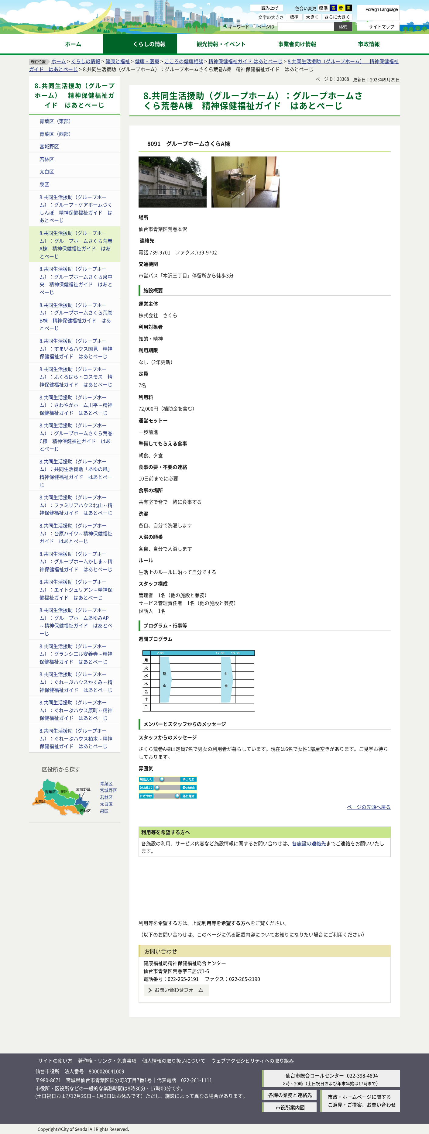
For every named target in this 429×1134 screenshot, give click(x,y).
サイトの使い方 (55, 1060)
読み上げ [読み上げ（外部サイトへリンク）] (269, 8)
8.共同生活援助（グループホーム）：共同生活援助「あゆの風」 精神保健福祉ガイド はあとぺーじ (78, 473)
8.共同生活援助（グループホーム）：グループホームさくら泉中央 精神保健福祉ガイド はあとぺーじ (75, 280)
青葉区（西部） (56, 133)
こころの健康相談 (183, 61)
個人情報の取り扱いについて (173, 1060)
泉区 (44, 184)
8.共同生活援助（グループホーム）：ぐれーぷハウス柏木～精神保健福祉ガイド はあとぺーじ (75, 738)
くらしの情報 (85, 61)
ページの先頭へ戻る (369, 806)
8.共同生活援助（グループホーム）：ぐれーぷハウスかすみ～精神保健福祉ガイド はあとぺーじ (75, 681)
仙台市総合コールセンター (315, 1075)
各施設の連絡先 (309, 843)
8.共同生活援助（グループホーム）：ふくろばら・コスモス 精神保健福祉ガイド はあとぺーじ (75, 376)
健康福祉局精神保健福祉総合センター (184, 963)
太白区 (46, 171)
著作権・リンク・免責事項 (107, 1060)
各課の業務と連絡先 (290, 1094)
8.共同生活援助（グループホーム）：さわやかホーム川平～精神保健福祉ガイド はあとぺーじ (75, 404)
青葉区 (106, 783)
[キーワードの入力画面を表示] (225, 26)
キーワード (236, 26)
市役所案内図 (290, 1107)
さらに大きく (337, 17)
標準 (323, 8)
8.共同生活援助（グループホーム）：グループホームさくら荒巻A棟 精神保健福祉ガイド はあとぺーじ (75, 244)
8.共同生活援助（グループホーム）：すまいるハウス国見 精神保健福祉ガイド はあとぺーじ (75, 348)
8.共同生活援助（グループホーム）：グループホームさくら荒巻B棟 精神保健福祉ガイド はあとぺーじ (75, 316)
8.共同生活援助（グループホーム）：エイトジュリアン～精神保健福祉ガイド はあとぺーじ (75, 589)
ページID (263, 26)
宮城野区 (49, 146)
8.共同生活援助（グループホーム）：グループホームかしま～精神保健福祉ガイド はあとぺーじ (75, 561)
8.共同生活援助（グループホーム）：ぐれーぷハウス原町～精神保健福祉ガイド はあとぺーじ (75, 710)
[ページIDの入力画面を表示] (254, 26)
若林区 (46, 159)
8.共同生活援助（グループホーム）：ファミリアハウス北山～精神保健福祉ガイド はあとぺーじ (75, 504)
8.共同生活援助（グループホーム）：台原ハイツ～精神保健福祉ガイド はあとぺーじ (75, 533)
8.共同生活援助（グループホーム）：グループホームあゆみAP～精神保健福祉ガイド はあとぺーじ (75, 621)
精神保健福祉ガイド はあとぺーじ (245, 61)
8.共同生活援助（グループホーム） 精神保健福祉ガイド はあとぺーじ (75, 95)
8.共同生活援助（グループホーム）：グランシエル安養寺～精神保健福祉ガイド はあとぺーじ (75, 653)
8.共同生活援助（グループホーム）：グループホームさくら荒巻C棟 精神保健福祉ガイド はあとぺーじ (75, 436)
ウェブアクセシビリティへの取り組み (252, 1060)
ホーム (58, 61)
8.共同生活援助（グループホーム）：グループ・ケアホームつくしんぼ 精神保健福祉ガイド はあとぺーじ (75, 208)
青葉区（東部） (56, 121)
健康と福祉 (117, 61)
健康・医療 (147, 61)
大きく (312, 17)
